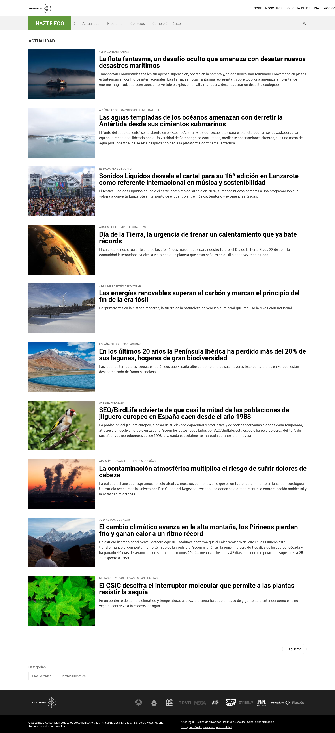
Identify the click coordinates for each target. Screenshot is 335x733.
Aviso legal (187, 722)
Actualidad (91, 23)
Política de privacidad (208, 722)
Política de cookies (234, 722)
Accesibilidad (224, 727)
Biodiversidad (41, 676)
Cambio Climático (166, 23)
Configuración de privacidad (198, 727)
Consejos (137, 23)
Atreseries (215, 702)
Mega (200, 702)
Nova (184, 702)
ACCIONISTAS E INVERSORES (284, 8)
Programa (115, 23)
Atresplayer (280, 702)
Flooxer (298, 702)
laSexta (154, 702)
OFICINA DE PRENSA (241, 8)
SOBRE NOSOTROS (205, 8)
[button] (74, 23)
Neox (169, 702)
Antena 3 (138, 702)
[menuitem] (205, 8)
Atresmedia (43, 702)
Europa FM (246, 702)
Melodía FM (261, 702)
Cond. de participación (260, 722)
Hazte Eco (50, 23)
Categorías (37, 667)
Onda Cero (230, 702)
